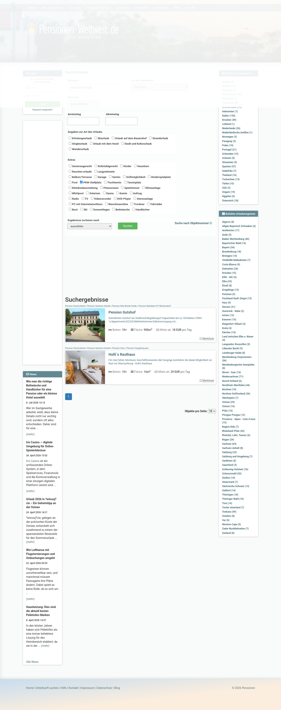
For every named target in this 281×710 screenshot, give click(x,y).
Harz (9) (226, 302)
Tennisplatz (132, 182)
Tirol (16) (227, 503)
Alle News (32, 661)
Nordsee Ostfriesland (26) (236, 393)
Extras (71, 159)
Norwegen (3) (229, 136)
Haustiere (141, 166)
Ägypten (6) (228, 196)
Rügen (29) (228, 439)
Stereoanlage (143, 198)
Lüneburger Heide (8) (233, 352)
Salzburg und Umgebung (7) (237, 456)
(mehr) (30, 434)
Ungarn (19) (228, 192)
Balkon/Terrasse (80, 177)
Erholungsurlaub (80, 138)
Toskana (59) (229, 511)
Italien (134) (228, 115)
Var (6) (226, 520)
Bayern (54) (228, 247)
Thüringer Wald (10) (233, 499)
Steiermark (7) (230, 482)
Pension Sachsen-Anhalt (99, 306)
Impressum (87, 688)
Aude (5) (226, 234)
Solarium (93, 193)
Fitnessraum (109, 187)
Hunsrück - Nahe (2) (233, 311)
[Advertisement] (43, 183)
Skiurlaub (101, 138)
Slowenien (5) (229, 162)
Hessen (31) (228, 306)
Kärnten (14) (229, 332)
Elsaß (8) (227, 285)
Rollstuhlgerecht (106, 166)
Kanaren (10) (229, 319)
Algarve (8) (228, 222)
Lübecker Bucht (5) (232, 348)
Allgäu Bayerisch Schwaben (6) (239, 226)
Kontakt (73, 688)
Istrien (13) (228, 315)
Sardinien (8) (229, 460)
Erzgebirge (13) (230, 289)
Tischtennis (112, 182)
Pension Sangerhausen (137, 348)
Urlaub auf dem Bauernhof (129, 138)
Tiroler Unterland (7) (233, 507)
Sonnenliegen (100, 209)
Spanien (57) (229, 166)
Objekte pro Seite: (200, 411)
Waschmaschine (116, 204)
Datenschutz (104, 688)
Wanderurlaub (79, 149)
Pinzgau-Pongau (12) (233, 415)
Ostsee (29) (228, 402)
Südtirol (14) (229, 490)
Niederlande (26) (231, 128)
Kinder (125, 166)
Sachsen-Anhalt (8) (232, 448)
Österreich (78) (230, 200)
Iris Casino (32, 461)
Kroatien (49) (229, 120)
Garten (114, 177)
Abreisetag (112, 114)
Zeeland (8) (228, 533)
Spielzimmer (130, 187)
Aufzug (136, 193)
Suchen (127, 226)
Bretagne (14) (229, 255)
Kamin (121, 193)
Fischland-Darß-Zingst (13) (237, 298)
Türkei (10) (228, 183)
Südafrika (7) (229, 171)
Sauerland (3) (229, 465)
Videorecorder (101, 198)
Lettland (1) (228, 124)
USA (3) (226, 187)
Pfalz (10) (227, 410)
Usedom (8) (228, 516)
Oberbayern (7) (230, 397)
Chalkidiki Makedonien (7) (236, 260)
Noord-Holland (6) (232, 381)
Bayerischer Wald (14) (234, 243)
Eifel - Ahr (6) (229, 277)
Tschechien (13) (231, 179)
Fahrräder (154, 204)
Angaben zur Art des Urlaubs (85, 131)
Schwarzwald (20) (231, 473)
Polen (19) (227, 145)
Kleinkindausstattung (83, 187)
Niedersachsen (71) (232, 376)
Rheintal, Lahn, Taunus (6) (236, 435)
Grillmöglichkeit (134, 177)
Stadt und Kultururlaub (136, 143)
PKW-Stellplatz (90, 182)
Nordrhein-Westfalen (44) (236, 385)
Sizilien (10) (228, 477)
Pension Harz (118, 348)
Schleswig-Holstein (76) (235, 469)
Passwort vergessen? (42, 109)
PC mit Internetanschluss (86, 204)
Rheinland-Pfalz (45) (233, 431)
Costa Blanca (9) (231, 264)
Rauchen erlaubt (80, 171)
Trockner (138, 204)
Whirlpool (76, 193)
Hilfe (64, 688)
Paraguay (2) (229, 141)
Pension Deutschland (75, 306)
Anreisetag (74, 114)
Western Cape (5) (231, 524)
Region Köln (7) (230, 426)
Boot (73, 209)
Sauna (108, 193)
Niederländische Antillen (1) (237, 132)
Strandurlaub (158, 138)
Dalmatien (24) (230, 268)
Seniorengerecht (80, 166)
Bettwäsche (121, 209)
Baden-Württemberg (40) (235, 239)
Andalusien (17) (230, 230)
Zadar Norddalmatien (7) (235, 528)
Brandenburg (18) (231, 251)
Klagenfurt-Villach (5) (234, 324)
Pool (73, 182)
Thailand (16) (229, 175)
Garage (100, 177)
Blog (117, 688)
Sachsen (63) (229, 443)
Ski (83, 209)
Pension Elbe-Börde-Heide (124, 306)
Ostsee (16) (228, 406)
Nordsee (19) (229, 389)
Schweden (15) (230, 153)
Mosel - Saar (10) (231, 372)
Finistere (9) (228, 294)
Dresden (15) (229, 273)
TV (85, 198)
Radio (74, 198)
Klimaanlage (151, 187)
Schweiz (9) (228, 158)
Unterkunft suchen (47, 688)
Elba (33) (227, 281)
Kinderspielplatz (159, 177)
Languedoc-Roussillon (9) (236, 344)
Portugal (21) (229, 149)
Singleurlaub (78, 143)
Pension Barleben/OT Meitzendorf (154, 306)
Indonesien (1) (230, 111)
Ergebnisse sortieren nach (83, 220)
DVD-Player (122, 198)
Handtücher (141, 209)
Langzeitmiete (104, 171)
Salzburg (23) (229, 452)
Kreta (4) (227, 328)
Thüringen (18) (230, 494)
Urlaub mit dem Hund (104, 143)
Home (30, 688)
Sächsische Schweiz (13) (235, 486)
